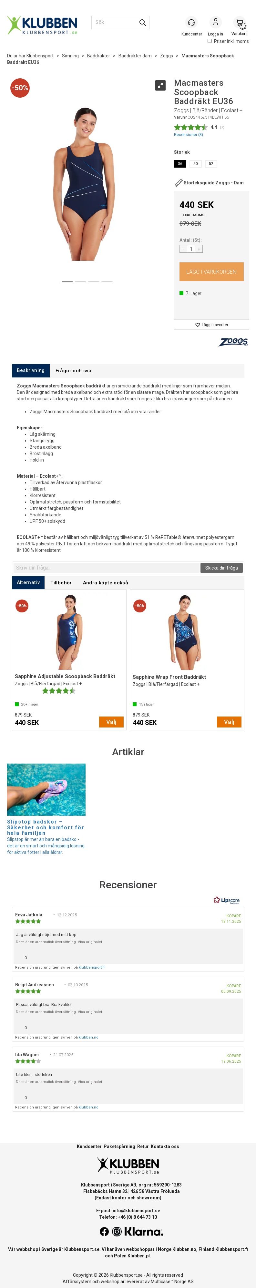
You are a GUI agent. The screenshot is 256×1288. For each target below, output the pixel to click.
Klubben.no (184, 1249)
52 (211, 163)
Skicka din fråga (221, 568)
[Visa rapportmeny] (235, 956)
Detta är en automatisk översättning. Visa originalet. (59, 942)
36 (180, 163)
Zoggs (166, 55)
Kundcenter (89, 1146)
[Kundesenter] (192, 22)
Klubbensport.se (81, 1249)
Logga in (216, 23)
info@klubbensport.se (136, 1210)
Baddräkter (98, 55)
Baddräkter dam (135, 55)
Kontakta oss (165, 1146)
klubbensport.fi (92, 967)
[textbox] (106, 567)
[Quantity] (191, 249)
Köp (211, 271)
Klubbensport (40, 55)
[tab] (31, 370)
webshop (110, 1281)
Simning (70, 55)
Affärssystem (77, 1281)
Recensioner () (188, 134)
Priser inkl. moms (228, 41)
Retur (143, 1146)
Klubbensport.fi (231, 1249)
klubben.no (88, 1037)
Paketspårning (119, 1146)
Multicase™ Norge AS (172, 1281)
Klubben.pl (139, 1255)
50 (195, 163)
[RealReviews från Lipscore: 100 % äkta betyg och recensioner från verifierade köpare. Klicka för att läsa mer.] (226, 900)
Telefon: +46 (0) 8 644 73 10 (128, 1217)
